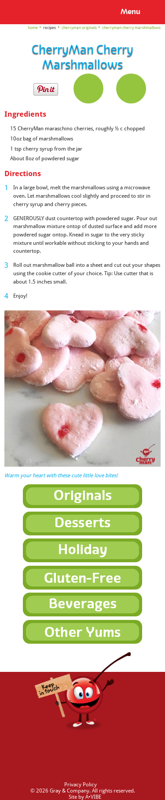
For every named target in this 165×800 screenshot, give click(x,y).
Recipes (49, 27)
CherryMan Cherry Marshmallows (131, 27)
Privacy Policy (80, 785)
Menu (130, 11)
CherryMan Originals (79, 27)
